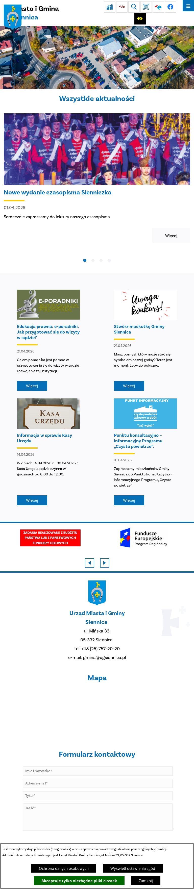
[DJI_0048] (97, 57)
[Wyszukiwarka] (134, 7)
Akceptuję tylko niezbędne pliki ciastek (79, 880)
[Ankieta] (109, 7)
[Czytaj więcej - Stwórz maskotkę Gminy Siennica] (145, 340)
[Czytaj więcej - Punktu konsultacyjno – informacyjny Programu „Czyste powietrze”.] (145, 451)
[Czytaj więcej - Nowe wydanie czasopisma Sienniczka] (97, 178)
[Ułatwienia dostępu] (140, 18)
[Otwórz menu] (188, 5)
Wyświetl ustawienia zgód (132, 868)
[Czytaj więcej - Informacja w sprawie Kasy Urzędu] (48, 451)
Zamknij (146, 880)
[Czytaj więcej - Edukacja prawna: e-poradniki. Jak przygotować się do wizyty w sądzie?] (48, 340)
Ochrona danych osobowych (64, 868)
